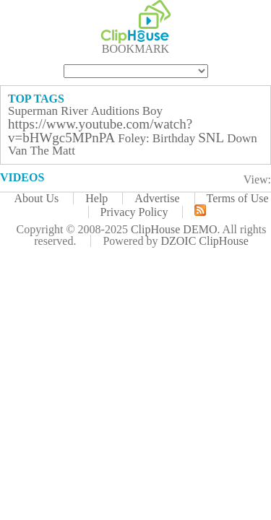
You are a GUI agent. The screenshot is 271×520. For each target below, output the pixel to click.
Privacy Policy (134, 212)
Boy (152, 111)
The (39, 150)
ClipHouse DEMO (174, 229)
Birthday (174, 138)
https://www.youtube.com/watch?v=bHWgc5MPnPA (100, 130)
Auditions (115, 111)
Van (17, 150)
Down (242, 138)
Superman (33, 111)
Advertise (156, 198)
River (74, 111)
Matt (63, 150)
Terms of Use (238, 198)
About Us (36, 198)
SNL (211, 137)
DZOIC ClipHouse (204, 241)
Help (96, 198)
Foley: (133, 138)
